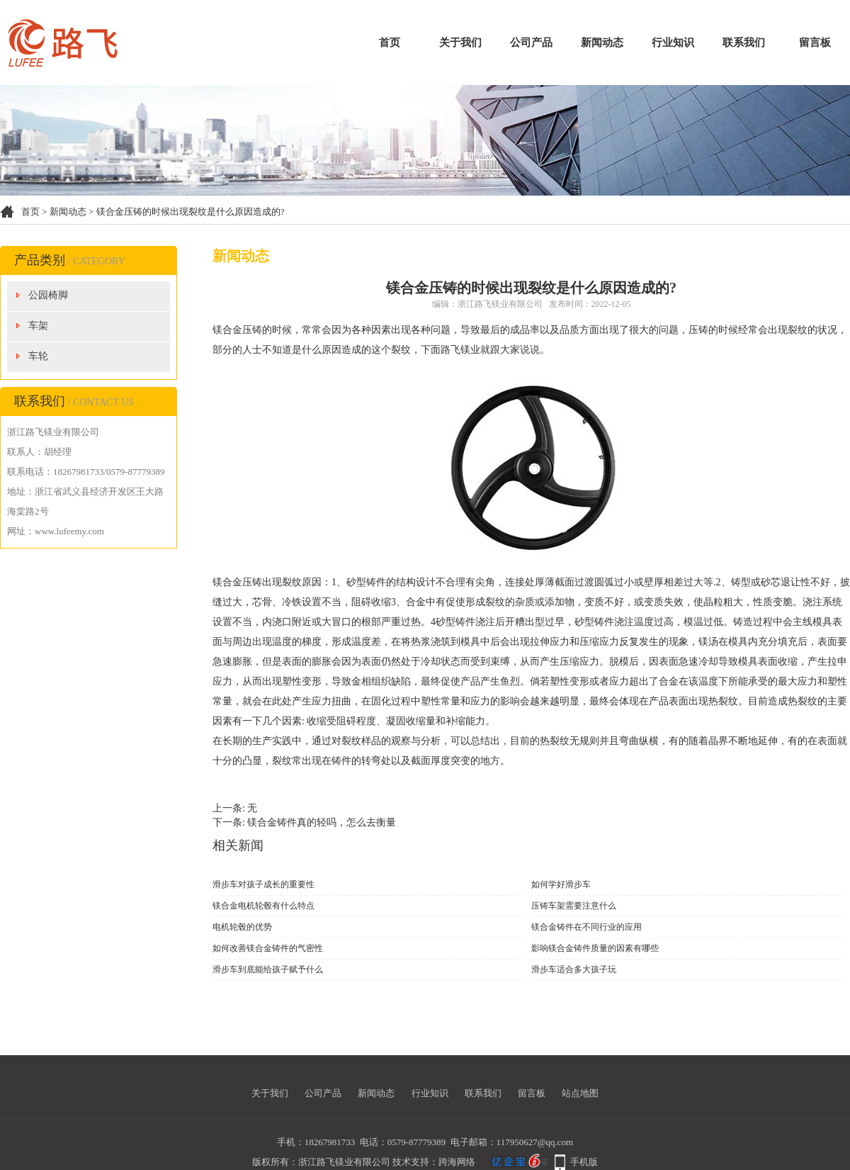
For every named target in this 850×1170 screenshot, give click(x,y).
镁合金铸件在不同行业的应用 (586, 927)
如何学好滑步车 (561, 884)
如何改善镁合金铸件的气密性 (267, 948)
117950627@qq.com (535, 1142)
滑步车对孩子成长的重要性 (263, 884)
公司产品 (531, 42)
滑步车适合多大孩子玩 (573, 969)
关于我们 (460, 42)
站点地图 (580, 1093)
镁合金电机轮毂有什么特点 (263, 906)
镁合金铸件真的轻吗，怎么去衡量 (321, 822)
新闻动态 (602, 42)
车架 (38, 325)
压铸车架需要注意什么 (573, 906)
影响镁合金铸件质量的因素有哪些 (595, 948)
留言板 (815, 42)
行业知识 (673, 42)
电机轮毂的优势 (242, 927)
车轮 (38, 356)
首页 (389, 42)
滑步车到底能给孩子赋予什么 (267, 969)
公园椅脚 (48, 295)
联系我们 (743, 42)
